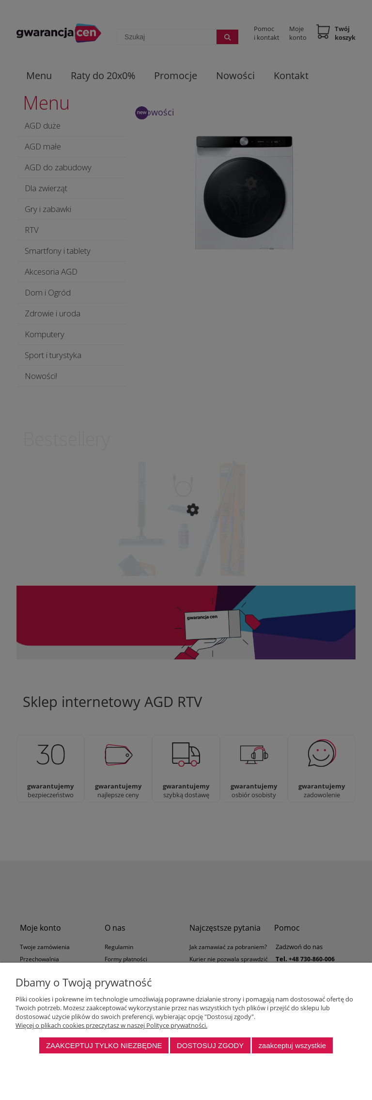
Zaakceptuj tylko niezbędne (104, 1045)
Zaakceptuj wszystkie (292, 1045)
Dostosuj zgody (210, 1045)
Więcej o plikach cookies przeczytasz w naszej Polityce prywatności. (111, 1025)
